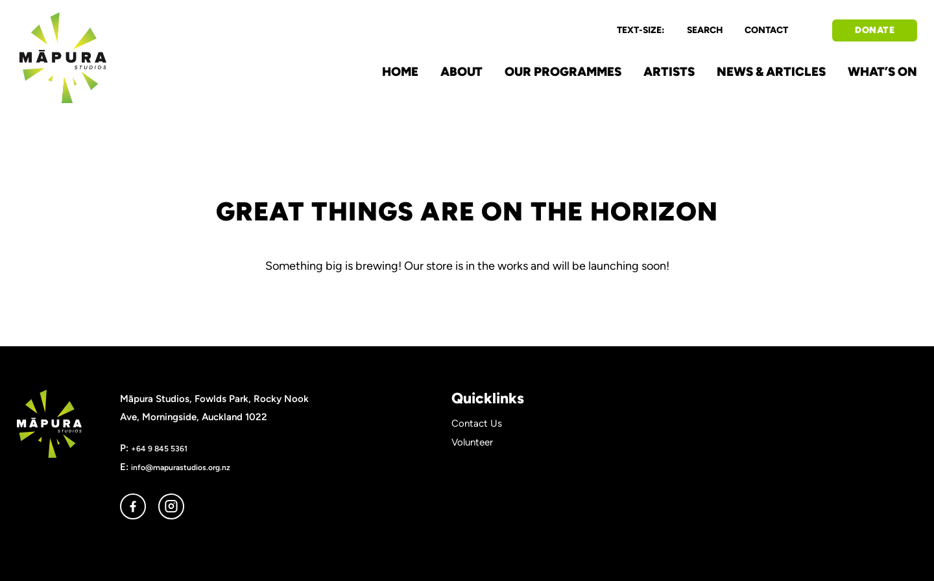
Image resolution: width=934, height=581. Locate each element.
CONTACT (766, 30)
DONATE (874, 30)
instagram (171, 506)
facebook (133, 506)
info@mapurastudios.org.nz (180, 467)
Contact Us (476, 423)
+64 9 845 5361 (159, 448)
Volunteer (472, 442)
